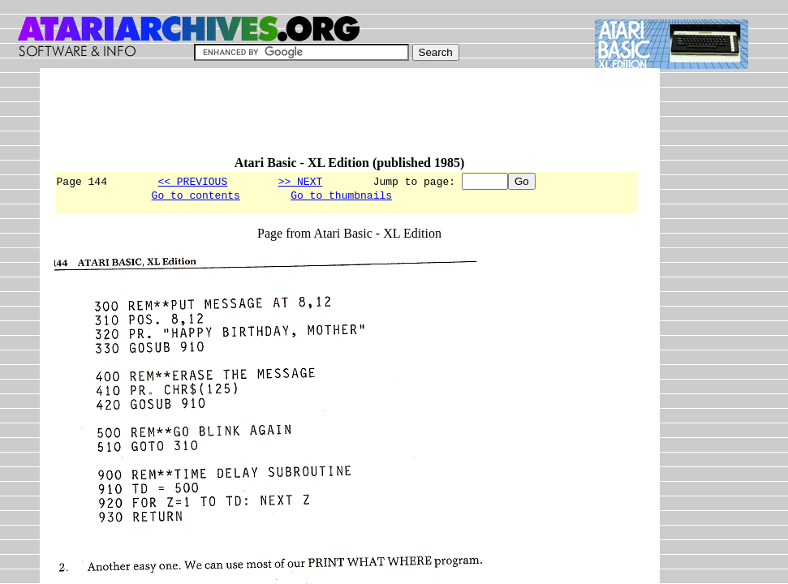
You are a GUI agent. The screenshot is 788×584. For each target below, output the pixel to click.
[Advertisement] (349, 119)
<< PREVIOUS (192, 181)
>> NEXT (300, 181)
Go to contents (196, 197)
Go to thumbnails (341, 197)
